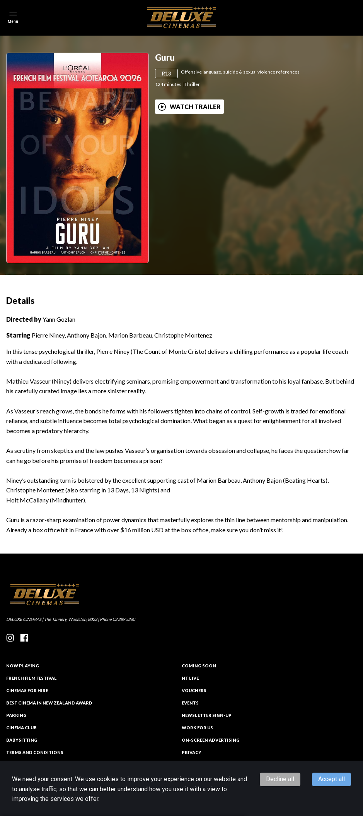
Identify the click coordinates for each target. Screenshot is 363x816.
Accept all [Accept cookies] (331, 779)
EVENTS (190, 702)
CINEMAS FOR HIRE (27, 690)
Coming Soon (199, 665)
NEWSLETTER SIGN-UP (207, 715)
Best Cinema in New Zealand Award (49, 702)
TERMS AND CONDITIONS (34, 752)
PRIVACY (191, 752)
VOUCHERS (194, 690)
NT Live (190, 678)
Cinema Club (21, 727)
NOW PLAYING (22, 665)
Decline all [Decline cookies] (280, 779)
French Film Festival (31, 678)
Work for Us (197, 727)
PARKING (16, 715)
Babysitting (21, 739)
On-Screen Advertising (211, 739)
